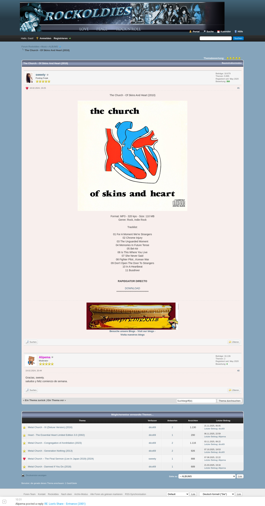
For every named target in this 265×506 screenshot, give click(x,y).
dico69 (152, 427)
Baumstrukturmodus (232, 63)
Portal (196, 31)
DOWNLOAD (132, 288)
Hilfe (240, 31)
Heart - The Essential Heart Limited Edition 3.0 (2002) (56, 435)
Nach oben (66, 494)
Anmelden (45, 38)
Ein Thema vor (55, 400)
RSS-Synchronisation (135, 494)
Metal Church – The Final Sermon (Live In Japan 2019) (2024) (61, 458)
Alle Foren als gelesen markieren (106, 494)
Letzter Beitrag (211, 429)
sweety (40, 74)
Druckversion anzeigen (36, 475)
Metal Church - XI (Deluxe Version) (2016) (50, 427)
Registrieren (61, 38)
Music (44, 46)
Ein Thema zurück (35, 400)
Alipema (222, 436)
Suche (210, 31)
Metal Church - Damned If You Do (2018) (49, 466)
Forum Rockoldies (30, 46)
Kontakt (41, 494)
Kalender (226, 31)
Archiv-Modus (81, 494)
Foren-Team (30, 494)
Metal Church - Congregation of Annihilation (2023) (55, 443)
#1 (238, 88)
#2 (238, 370)
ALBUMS (53, 46)
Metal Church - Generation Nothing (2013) (50, 450)
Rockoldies (53, 494)
